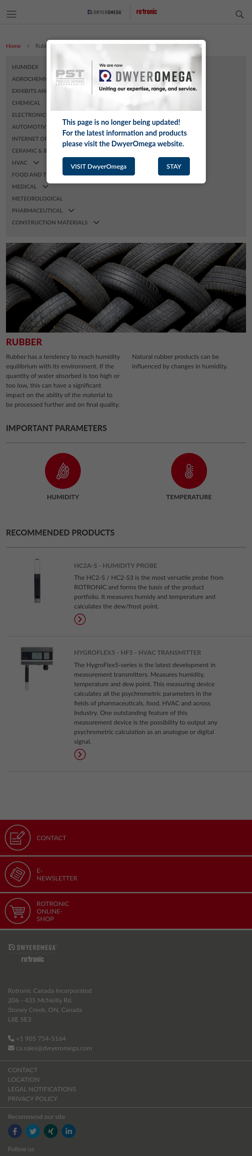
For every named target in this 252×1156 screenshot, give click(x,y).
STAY (173, 166)
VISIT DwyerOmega (99, 166)
